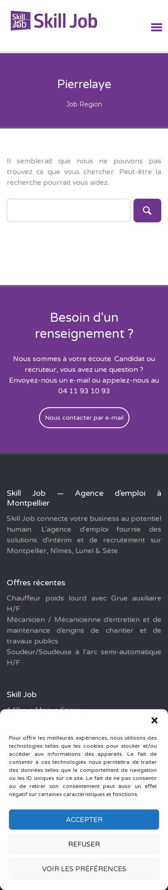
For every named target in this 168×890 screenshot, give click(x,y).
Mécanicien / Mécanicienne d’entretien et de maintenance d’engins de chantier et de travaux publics (84, 630)
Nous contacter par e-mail (84, 418)
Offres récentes (36, 583)
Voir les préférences (84, 869)
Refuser (84, 844)
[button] (154, 720)
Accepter (84, 820)
